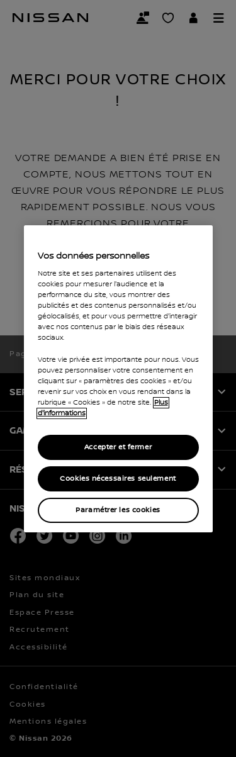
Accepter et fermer (118, 447)
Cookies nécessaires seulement (118, 478)
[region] (118, 378)
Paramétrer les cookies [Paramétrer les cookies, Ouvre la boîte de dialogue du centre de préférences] (118, 510)
